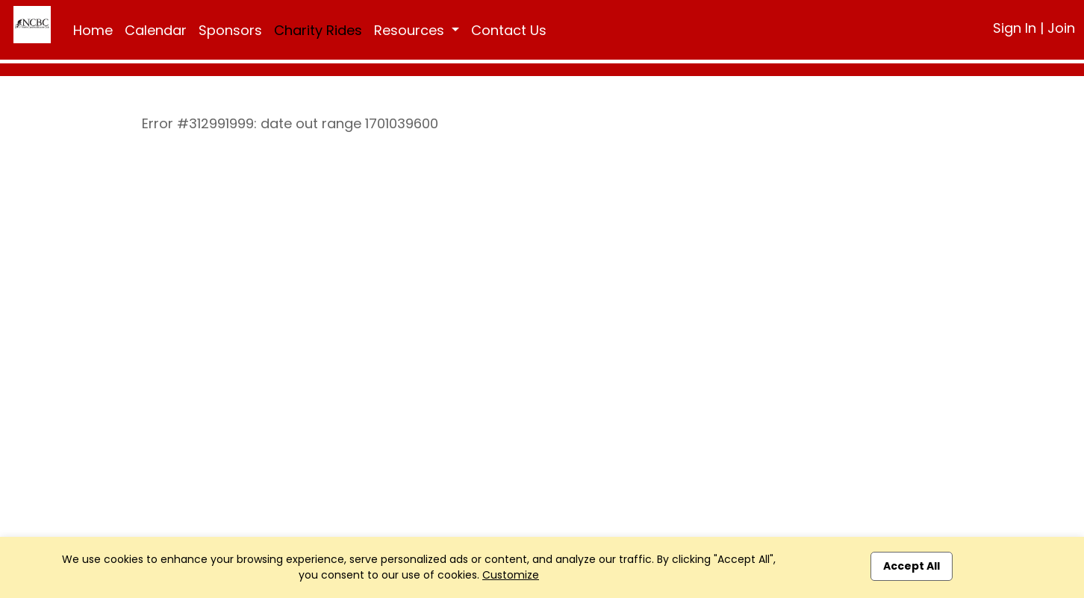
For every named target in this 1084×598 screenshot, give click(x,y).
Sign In (1014, 28)
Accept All (911, 565)
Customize (510, 574)
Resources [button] (411, 30)
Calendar (156, 30)
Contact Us (508, 30)
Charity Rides (318, 30)
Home (93, 30)
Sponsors (230, 30)
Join (1061, 28)
